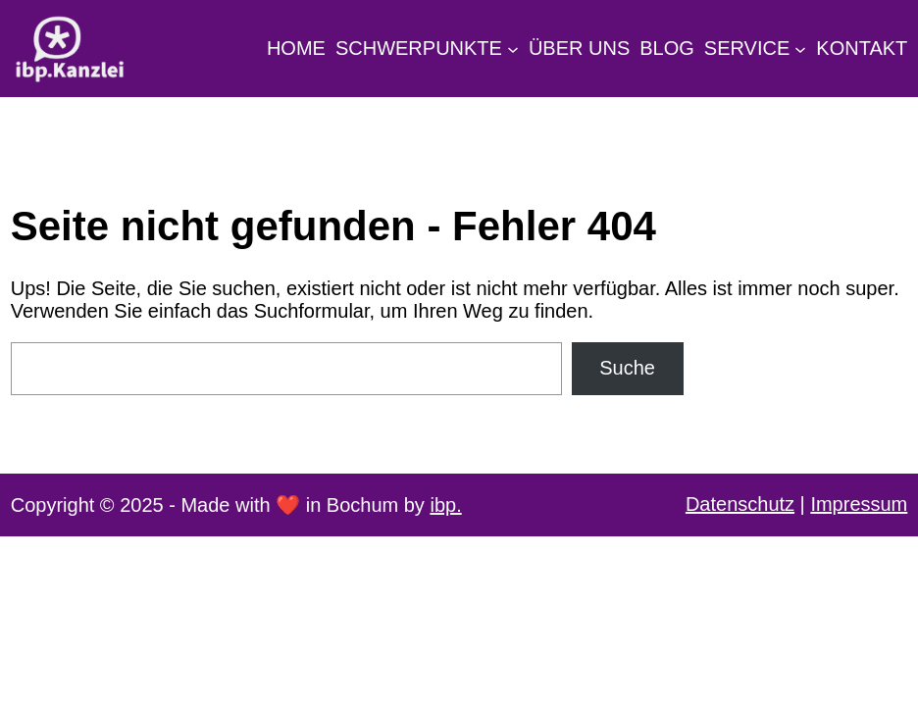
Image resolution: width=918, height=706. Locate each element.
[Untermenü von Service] (800, 48)
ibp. (445, 505)
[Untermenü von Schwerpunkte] (513, 48)
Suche (627, 367)
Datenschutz (740, 504)
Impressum (858, 504)
